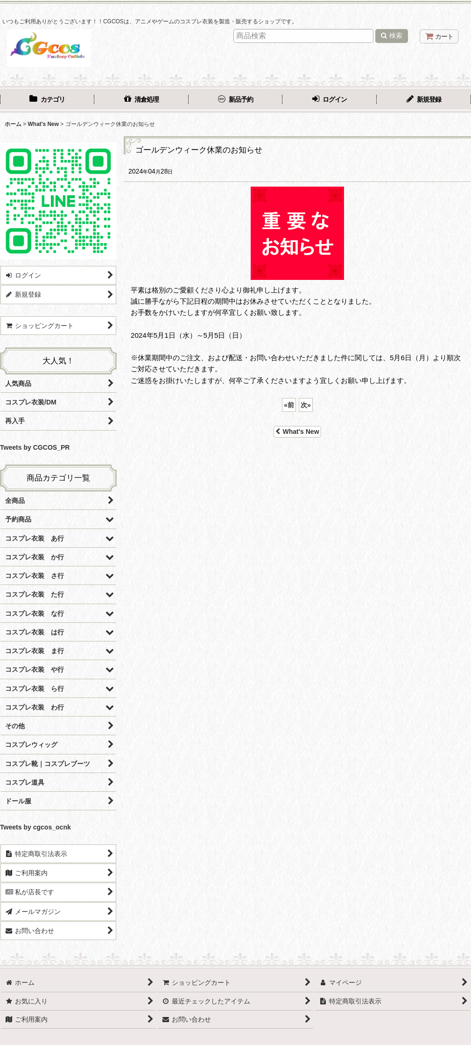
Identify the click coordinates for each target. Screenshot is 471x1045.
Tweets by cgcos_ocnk (35, 827)
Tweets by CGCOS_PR (35, 447)
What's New (297, 431)
